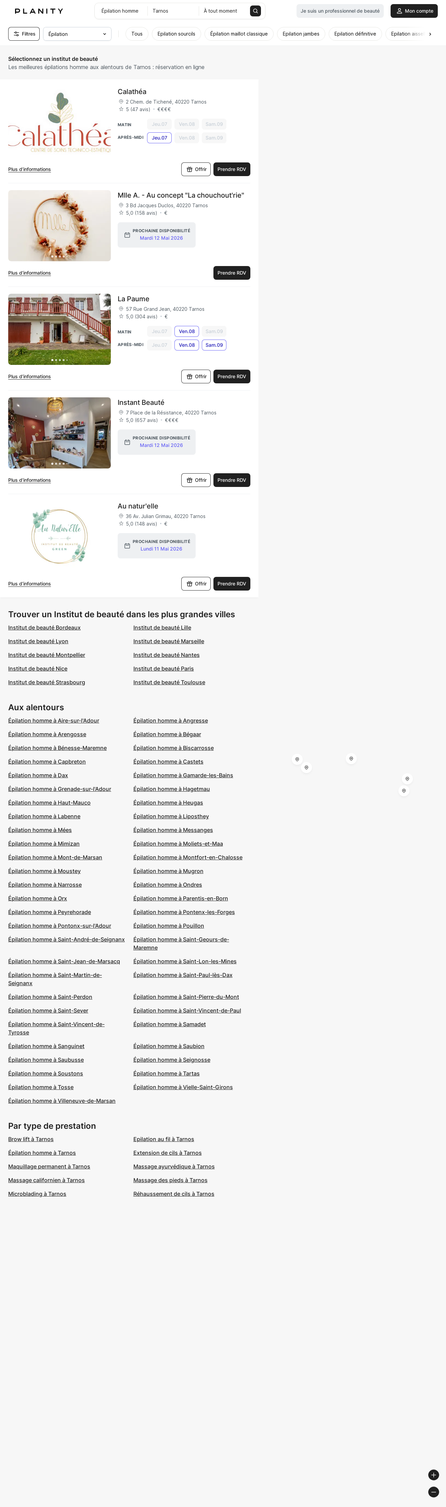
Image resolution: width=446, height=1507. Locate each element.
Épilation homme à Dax (38, 775)
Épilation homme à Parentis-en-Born (180, 898)
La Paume (133, 299)
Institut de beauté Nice (37, 668)
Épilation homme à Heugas (168, 802)
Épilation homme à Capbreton (47, 761)
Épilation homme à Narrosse (45, 884)
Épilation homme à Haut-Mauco (49, 802)
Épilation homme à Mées (40, 830)
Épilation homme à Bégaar (167, 734)
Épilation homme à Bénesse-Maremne (57, 747)
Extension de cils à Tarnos (167, 1152)
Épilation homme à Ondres (167, 884)
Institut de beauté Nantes (166, 654)
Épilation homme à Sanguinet (46, 1046)
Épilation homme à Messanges (173, 830)
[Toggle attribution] (438, 1501)
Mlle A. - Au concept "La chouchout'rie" (181, 195)
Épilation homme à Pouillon (168, 925)
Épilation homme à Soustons (45, 1073)
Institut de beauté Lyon (38, 641)
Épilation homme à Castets (168, 761)
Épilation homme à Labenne (44, 816)
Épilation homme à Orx (37, 898)
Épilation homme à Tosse (41, 1087)
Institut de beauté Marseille (168, 641)
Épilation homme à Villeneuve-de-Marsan (62, 1100)
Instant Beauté (141, 402)
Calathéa (132, 92)
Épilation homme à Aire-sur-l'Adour (53, 720)
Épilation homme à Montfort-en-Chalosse (187, 857)
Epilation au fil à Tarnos (163, 1139)
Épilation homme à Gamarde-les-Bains (183, 775)
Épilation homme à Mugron (168, 871)
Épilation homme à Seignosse (171, 1059)
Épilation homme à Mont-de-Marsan (55, 857)
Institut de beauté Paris (163, 668)
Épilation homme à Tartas (166, 1073)
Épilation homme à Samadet (169, 1024)
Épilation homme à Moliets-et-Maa (178, 843)
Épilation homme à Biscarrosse (173, 747)
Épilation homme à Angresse (170, 720)
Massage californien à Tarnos (46, 1180)
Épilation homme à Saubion (169, 1046)
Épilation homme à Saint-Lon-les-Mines (185, 961)
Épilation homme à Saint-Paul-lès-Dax (183, 974)
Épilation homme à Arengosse (47, 734)
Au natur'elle (138, 506)
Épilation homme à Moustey (44, 871)
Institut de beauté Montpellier (46, 654)
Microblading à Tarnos (37, 1193)
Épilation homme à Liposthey (171, 816)
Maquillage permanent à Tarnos (49, 1166)
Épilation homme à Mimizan (44, 843)
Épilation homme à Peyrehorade (49, 912)
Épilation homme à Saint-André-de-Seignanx (66, 939)
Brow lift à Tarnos (31, 1139)
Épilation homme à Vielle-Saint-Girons (183, 1087)
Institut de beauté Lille (162, 627)
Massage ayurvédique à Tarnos (174, 1166)
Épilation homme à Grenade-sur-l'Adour (59, 788)
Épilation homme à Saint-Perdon (50, 996)
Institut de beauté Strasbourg (46, 682)
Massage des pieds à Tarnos (170, 1180)
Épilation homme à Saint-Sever (48, 1010)
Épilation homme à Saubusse (46, 1059)
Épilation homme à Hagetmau (171, 788)
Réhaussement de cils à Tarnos (173, 1193)
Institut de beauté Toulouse (169, 682)
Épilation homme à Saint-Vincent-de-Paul (187, 1010)
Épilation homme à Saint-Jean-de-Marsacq (64, 961)
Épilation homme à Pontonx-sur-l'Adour (59, 925)
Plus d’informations (29, 169)
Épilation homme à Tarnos (42, 1152)
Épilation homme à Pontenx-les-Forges (184, 912)
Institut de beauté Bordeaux (44, 627)
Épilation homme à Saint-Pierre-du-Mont (186, 996)
